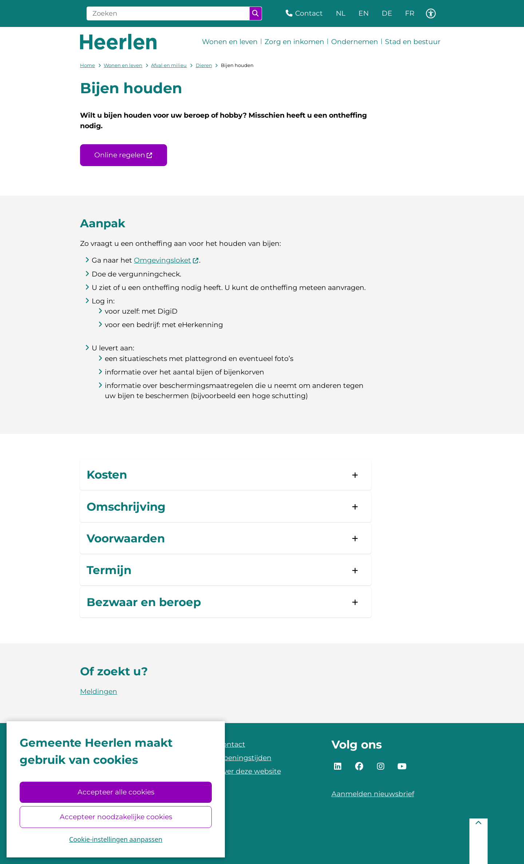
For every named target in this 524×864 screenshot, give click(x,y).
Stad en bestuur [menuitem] (413, 42)
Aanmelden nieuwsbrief (373, 794)
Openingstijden (244, 758)
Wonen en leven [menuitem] (230, 42)
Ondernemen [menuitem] (354, 42)
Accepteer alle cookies (115, 792)
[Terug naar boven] (478, 841)
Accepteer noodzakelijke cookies (115, 817)
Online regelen (123, 155)
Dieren (204, 65)
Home (87, 65)
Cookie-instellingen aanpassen (115, 839)
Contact (231, 744)
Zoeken (255, 13)
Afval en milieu (169, 65)
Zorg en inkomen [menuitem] (294, 42)
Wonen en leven (123, 65)
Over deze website (249, 771)
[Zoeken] (168, 13)
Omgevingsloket (166, 260)
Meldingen (98, 691)
